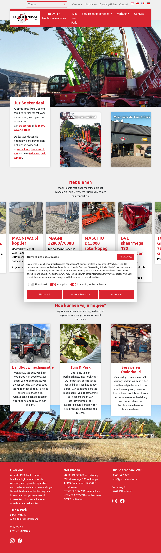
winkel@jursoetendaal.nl (24, 518)
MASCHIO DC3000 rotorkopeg (81, 475)
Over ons (77, 4)
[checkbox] (37, 284)
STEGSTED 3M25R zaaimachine (82, 491)
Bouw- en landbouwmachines (54, 16)
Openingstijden (108, 4)
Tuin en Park (74, 18)
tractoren (25, 125)
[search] (46, 4)
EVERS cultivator (73, 499)
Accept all (116, 294)
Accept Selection (80, 294)
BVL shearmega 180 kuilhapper (81, 479)
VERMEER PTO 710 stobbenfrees (82, 495)
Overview (125, 257)
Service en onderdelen (96, 13)
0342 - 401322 (120, 475)
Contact (123, 4)
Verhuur (122, 13)
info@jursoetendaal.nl (125, 479)
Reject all (44, 294)
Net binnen (91, 4)
